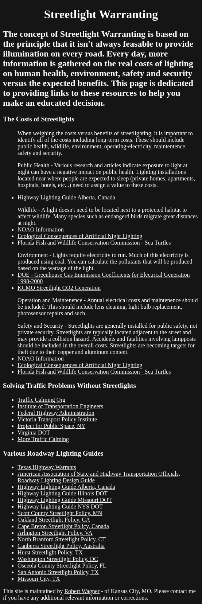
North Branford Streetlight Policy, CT (62, 539)
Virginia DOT (34, 432)
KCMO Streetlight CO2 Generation (59, 288)
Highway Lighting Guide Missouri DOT (65, 500)
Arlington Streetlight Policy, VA (55, 533)
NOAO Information (41, 229)
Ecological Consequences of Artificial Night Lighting (80, 236)
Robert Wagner (82, 591)
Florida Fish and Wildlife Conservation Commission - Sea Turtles (94, 242)
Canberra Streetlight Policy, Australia (61, 546)
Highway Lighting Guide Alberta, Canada (66, 197)
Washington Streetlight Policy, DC (58, 559)
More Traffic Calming (43, 439)
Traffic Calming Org (41, 400)
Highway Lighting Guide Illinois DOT (63, 493)
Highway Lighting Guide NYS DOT (60, 506)
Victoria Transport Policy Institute (57, 419)
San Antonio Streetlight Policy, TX (58, 572)
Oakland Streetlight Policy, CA (54, 520)
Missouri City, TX (39, 579)
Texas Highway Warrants (47, 467)
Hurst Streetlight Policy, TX (50, 552)
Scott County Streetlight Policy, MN (60, 513)
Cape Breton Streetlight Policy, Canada (63, 526)
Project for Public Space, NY (51, 426)
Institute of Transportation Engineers (60, 406)
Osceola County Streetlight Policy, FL (62, 565)
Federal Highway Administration (56, 413)
